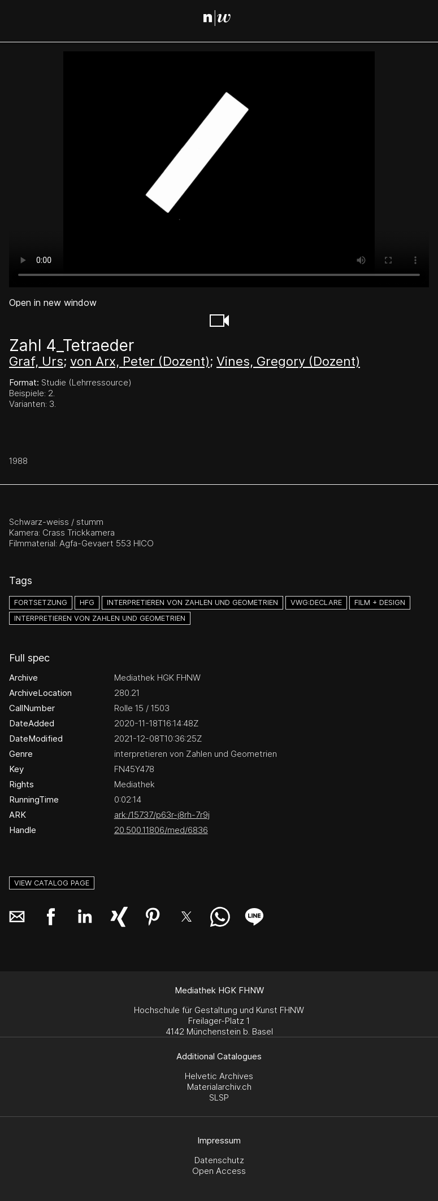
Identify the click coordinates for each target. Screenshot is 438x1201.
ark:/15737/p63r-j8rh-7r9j (162, 814)
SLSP (219, 1097)
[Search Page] (221, 20)
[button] (219, 320)
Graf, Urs (36, 361)
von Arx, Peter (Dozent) (140, 361)
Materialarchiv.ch (219, 1086)
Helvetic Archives (219, 1076)
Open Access (219, 1170)
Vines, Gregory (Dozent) (288, 361)
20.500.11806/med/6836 (161, 830)
